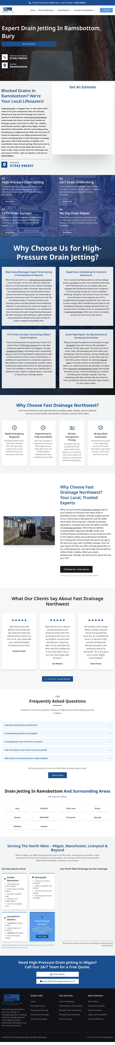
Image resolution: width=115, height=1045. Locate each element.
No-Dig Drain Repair (96, 1009)
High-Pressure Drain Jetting (70, 1009)
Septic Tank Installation (97, 1017)
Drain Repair (93, 1004)
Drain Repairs (64, 10)
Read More (10, 202)
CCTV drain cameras (28, 347)
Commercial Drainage (40, 1017)
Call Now (106, 10)
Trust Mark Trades (107, 1040)
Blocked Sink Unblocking (69, 1017)
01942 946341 (80, 2)
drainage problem (73, 530)
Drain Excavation (95, 1013)
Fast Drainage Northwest (35, 118)
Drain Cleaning (65, 1022)
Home (33, 10)
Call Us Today (42, 939)
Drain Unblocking (46, 10)
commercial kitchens (74, 314)
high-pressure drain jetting (40, 282)
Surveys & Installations (84, 10)
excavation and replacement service (83, 371)
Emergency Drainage (39, 1013)
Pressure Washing (95, 1022)
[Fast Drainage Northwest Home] (14, 1002)
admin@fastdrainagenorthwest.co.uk (57, 984)
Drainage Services (38, 1009)
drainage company (91, 512)
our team (74, 285)
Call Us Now (57, 777)
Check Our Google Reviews (57, 681)
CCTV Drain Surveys (39, 1022)
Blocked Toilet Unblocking (70, 1013)
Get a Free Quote (14, 44)
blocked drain (9, 109)
